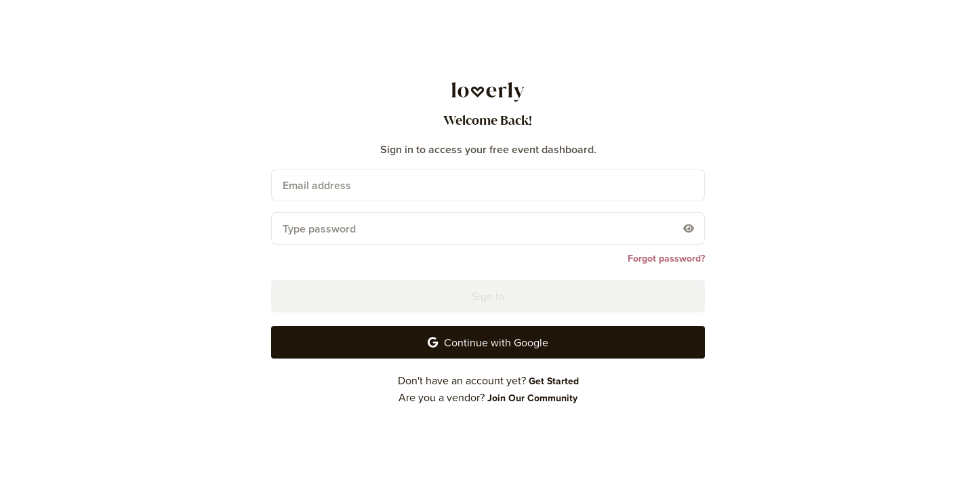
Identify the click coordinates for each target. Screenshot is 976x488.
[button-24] (488, 342)
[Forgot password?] (666, 258)
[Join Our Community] (532, 398)
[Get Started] (554, 381)
